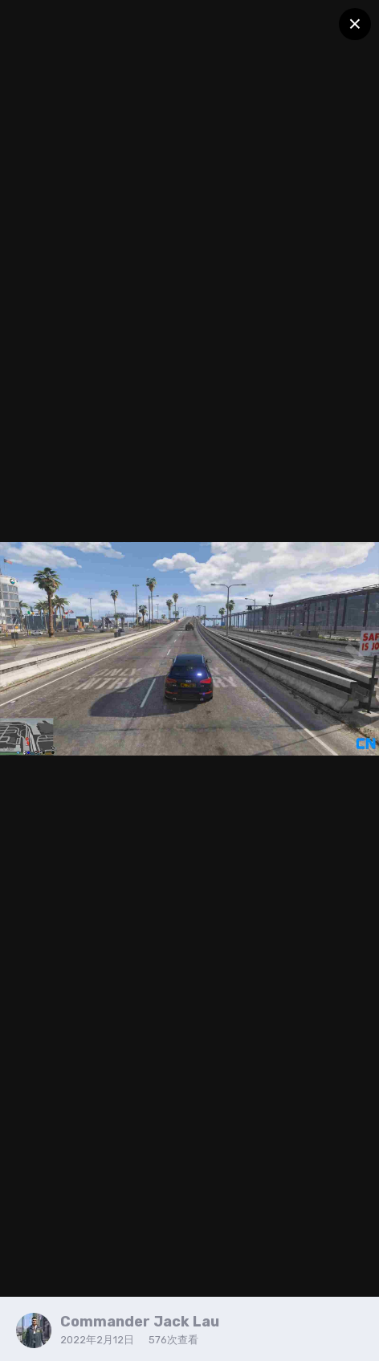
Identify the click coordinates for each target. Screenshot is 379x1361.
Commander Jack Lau (139, 1321)
